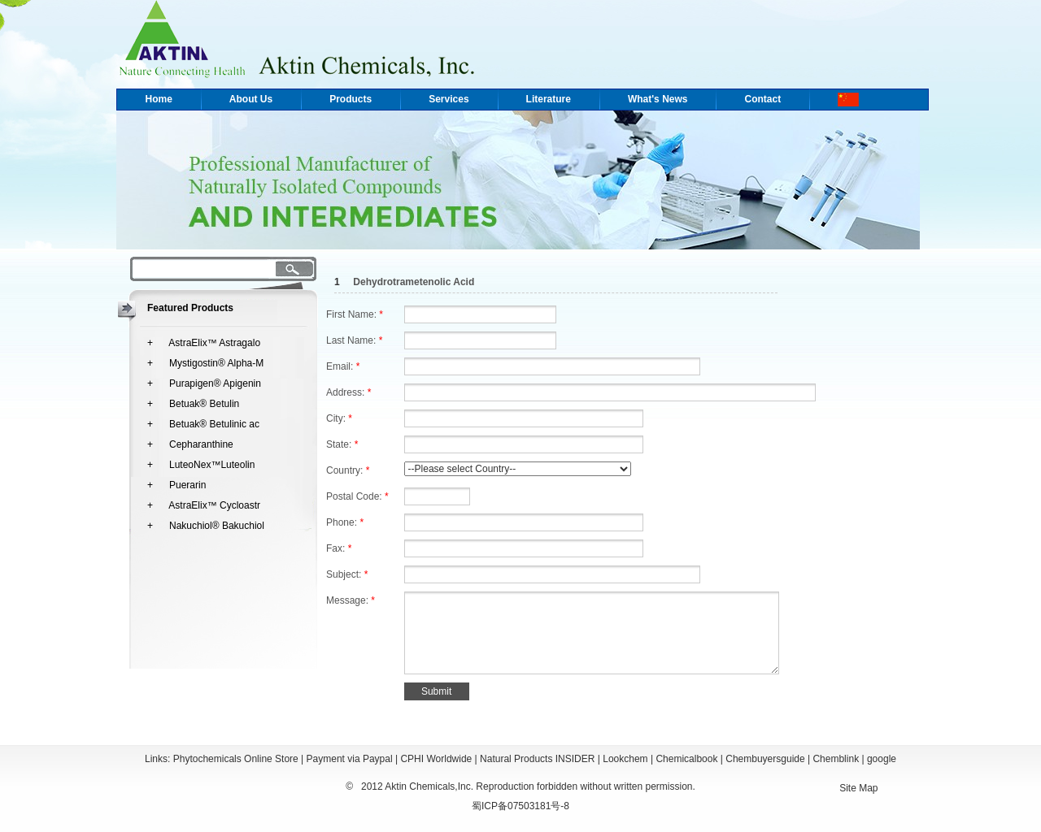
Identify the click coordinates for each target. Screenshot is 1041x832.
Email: (342, 366)
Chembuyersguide (764, 759)
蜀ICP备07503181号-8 (520, 806)
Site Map (858, 788)
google (881, 759)
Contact (762, 99)
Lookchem (625, 759)
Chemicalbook (686, 759)
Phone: (345, 522)
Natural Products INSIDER (537, 759)
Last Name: (354, 340)
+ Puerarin (176, 485)
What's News (658, 99)
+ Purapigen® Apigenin (204, 383)
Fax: (338, 548)
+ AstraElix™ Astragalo (203, 343)
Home (159, 99)
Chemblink (835, 759)
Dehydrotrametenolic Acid (413, 282)
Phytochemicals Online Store (235, 759)
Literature (548, 99)
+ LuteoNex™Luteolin (201, 464)
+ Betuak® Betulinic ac (203, 424)
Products (350, 99)
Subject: (347, 574)
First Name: (354, 314)
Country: (347, 470)
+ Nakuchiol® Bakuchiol (205, 525)
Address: (348, 392)
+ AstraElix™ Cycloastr (203, 505)
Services (448, 99)
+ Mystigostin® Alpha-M (205, 363)
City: (339, 418)
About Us (250, 99)
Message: (350, 600)
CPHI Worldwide (436, 759)
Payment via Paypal (350, 759)
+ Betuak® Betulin (193, 404)
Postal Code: (357, 496)
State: (342, 444)
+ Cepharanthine (190, 444)
